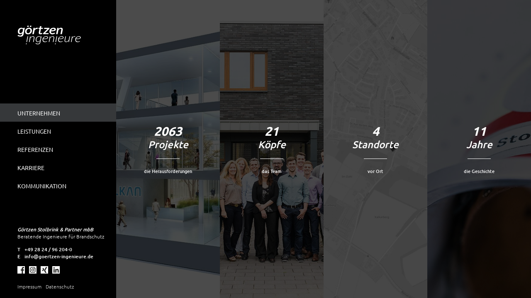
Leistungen (34, 131)
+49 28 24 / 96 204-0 (48, 249)
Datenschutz (60, 286)
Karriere (30, 167)
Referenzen (35, 149)
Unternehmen (38, 113)
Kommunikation (41, 186)
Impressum (29, 286)
